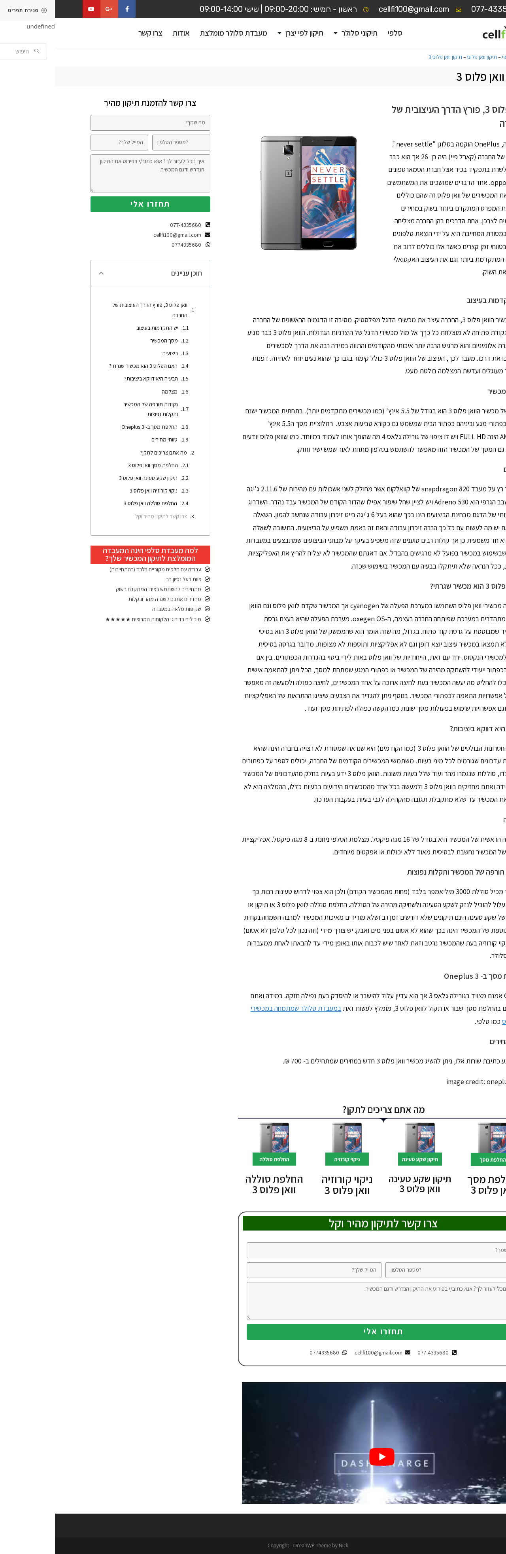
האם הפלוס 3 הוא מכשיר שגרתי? (88, 365)
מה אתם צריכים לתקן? (108, 452)
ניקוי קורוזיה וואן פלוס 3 (99, 490)
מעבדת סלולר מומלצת (178, 33)
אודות (126, 33)
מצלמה (115, 391)
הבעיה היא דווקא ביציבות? (96, 378)
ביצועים (115, 353)
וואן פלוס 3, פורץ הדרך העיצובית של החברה (94, 309)
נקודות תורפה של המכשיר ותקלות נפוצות (95, 409)
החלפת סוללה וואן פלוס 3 (95, 503)
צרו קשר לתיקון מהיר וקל (106, 516)
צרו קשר (95, 33)
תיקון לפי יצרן (245, 33)
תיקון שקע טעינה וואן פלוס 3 (93, 477)
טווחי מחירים (109, 439)
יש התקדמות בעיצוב (102, 327)
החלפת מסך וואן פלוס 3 (437, 1184)
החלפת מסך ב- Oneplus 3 (94, 426)
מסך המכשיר (109, 340)
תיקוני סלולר (301, 33)
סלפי (340, 33)
